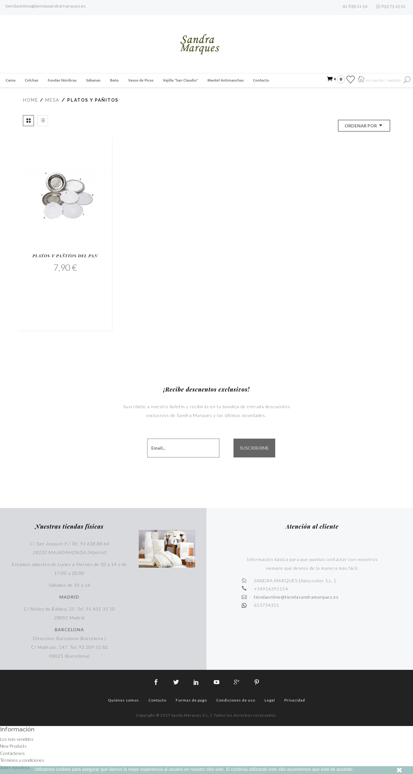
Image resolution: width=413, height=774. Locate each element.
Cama (10, 80)
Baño (114, 80)
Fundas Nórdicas (62, 80)
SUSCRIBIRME (254, 448)
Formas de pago (191, 700)
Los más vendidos (17, 739)
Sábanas (93, 80)
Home (30, 100)
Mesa (52, 100)
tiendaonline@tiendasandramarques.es (45, 6)
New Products (13, 746)
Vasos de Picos (141, 80)
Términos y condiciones (22, 760)
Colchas (31, 80)
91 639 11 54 (354, 6)
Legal (270, 700)
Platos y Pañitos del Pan (65, 255)
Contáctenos (12, 753)
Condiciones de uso (235, 700)
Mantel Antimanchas (225, 80)
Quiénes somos (123, 700)
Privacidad (294, 700)
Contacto (261, 80)
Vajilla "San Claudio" (180, 80)
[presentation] (213, 474)
